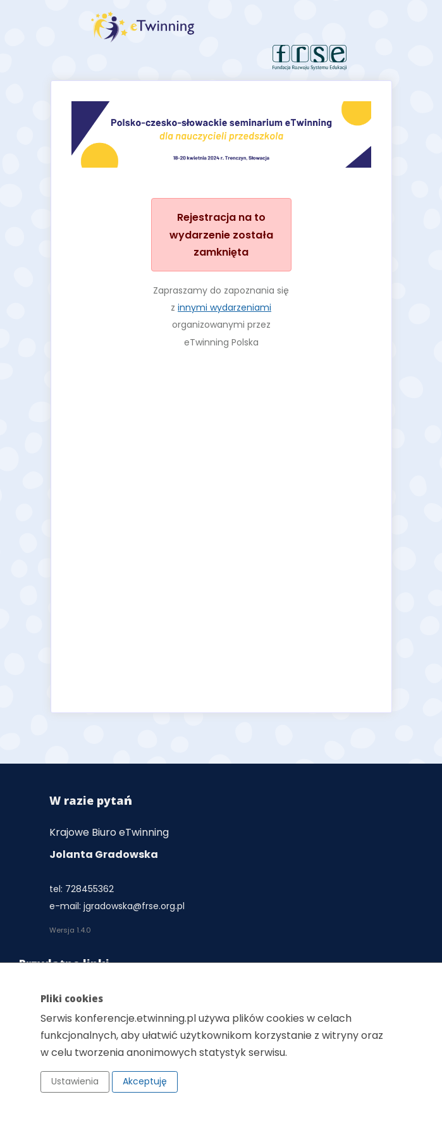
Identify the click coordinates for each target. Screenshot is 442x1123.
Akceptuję (145, 1081)
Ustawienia (75, 1081)
